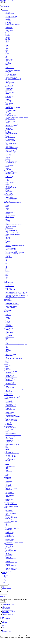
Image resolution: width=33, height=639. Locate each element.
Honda (6, 55)
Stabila (6, 272)
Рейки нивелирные (8, 91)
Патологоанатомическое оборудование (11, 306)
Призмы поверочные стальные (10, 217)
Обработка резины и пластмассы (8, 395)
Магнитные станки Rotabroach (10, 516)
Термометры (7, 206)
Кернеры (7, 467)
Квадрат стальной (8, 317)
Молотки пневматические (6, 608)
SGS (6, 334)
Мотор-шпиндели (6, 368)
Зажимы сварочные (8, 478)
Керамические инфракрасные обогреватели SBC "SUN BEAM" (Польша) (16, 292)
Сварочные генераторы (9, 29)
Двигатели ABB (8, 547)
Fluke (6, 260)
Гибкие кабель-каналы (7, 174)
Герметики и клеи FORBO (9, 171)
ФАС (6, 57)
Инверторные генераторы (9, 30)
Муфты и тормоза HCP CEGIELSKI (11, 379)
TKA (6, 268)
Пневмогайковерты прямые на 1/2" (11, 404)
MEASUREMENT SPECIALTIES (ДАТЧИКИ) (12, 440)
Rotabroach (7, 362)
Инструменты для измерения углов (11, 226)
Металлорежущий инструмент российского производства (14, 358)
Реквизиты (5, 574)
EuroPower (7, 53)
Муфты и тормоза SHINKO (9, 378)
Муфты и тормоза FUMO (9, 372)
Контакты (3, 582)
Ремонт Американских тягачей (8, 457)
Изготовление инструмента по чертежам (10, 203)
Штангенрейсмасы (8, 241)
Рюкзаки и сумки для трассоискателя (11, 140)
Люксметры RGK (8, 157)
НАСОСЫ (7, 386)
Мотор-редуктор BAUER (9, 454)
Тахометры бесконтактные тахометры (11, 161)
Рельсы (7, 314)
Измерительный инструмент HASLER (11, 251)
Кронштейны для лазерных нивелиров (11, 77)
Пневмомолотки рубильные (10, 412)
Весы (6, 242)
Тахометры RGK (8, 160)
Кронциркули (7, 209)
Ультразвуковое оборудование (10, 308)
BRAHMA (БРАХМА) (9, 22)
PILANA (7, 356)
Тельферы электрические (9, 526)
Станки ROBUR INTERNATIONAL (11, 513)
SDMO (6, 51)
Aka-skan (7, 275)
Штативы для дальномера (9, 89)
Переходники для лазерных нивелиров (11, 120)
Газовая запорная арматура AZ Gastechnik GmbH (13, 24)
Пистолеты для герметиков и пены (11, 530)
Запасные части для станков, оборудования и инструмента (12, 202)
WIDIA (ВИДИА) (8, 350)
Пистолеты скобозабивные (9, 402)
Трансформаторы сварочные (10, 493)
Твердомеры (7, 229)
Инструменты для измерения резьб (11, 225)
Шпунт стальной (8, 320)
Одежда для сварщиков (9, 510)
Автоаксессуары (8, 11)
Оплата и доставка (4, 581)
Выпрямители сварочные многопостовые (11, 487)
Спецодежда (7, 122)
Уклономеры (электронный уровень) (11, 134)
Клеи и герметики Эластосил (10, 173)
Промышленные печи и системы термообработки (13, 388)
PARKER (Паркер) (8, 185)
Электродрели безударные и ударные (11, 558)
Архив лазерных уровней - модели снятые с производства (14, 69)
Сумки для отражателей (9, 106)
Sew (6, 267)
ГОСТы (3, 630)
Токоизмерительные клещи (9, 155)
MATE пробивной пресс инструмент (11, 427)
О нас (3, 625)
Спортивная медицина (9, 302)
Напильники (7, 464)
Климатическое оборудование (8, 291)
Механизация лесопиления (9, 197)
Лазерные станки (8, 518)
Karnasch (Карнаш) (8, 360)
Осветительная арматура (9, 499)
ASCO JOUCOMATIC (9, 193)
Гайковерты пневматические (6, 607)
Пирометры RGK (8, 111)
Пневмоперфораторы (9, 413)
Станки (5, 512)
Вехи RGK (7, 93)
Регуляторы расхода (8, 483)
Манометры (7, 233)
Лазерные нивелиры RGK (9, 71)
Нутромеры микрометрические (10, 215)
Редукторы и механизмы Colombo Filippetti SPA (12, 453)
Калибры (7, 231)
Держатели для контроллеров (10, 116)
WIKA (6, 178)
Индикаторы (7, 208)
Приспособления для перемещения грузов (12, 531)
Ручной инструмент (8, 128)
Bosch (6, 259)
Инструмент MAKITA (9, 571)
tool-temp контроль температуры (10, 451)
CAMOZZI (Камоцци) (9, 177)
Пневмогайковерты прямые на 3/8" (11, 406)
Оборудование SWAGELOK (10, 23)
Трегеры (7, 102)
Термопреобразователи (9, 254)
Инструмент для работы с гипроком (11, 527)
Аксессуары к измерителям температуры (11, 164)
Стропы (7, 524)
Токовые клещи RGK (9, 154)
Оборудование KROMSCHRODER (11, 21)
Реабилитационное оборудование (10, 309)
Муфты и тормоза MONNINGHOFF (11, 384)
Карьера (3, 627)
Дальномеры (7, 81)
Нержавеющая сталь (8, 324)
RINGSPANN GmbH (8, 443)
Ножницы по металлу (9, 555)
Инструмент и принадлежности (8, 282)
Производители (4, 572)
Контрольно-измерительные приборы (11, 110)
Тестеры (7, 239)
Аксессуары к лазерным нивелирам (11, 74)
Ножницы (7, 465)
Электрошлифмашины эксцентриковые (11, 568)
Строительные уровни (9, 127)
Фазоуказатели (8, 256)
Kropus (7, 277)
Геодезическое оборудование (8, 58)
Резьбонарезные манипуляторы (10, 520)
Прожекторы (7, 500)
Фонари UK (7, 501)
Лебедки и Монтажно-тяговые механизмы (12, 523)
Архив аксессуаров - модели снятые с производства (13, 78)
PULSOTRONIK (8, 437)
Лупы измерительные (9, 211)
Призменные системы (9, 94)
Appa (6, 266)
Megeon (7, 269)
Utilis (6, 352)
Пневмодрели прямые (9, 407)
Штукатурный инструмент (9, 534)
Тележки (7, 394)
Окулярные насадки (8, 63)
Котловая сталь (8, 321)
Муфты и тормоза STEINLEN (10, 374)
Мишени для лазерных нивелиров (10, 121)
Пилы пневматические (5, 612)
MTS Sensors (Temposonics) (9, 441)
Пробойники (7, 474)
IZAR (6, 339)
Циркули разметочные (9, 469)
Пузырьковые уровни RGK (9, 126)
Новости (5, 579)
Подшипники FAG (8, 423)
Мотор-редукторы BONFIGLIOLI (10, 455)
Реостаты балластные (9, 492)
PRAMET (7, 331)
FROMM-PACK (8, 448)
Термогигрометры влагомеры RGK (11, 162)
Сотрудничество (4, 626)
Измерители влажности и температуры (11, 148)
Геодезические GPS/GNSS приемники (11, 133)
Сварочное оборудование (7, 477)
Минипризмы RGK (8, 98)
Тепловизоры (7, 109)
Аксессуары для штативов (9, 85)
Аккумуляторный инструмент (10, 554)
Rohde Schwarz (8, 271)
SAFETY (7, 345)
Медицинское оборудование (8, 300)
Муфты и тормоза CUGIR (9, 380)
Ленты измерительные (9, 210)
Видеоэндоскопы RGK (9, 167)
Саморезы (7, 366)
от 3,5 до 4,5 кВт (8, 39)
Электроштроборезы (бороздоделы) (11, 569)
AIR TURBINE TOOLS (9, 335)
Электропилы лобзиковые (9, 559)
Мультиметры (8, 153)
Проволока (7, 319)
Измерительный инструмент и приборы (9, 204)
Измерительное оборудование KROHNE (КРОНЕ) (13, 253)
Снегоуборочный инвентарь (10, 539)
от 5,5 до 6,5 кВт (8, 40)
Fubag (6, 56)
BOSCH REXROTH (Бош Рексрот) (11, 187)
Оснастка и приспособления (10, 286)
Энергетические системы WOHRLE (11, 436)
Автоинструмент (8, 12)
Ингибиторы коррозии (9, 195)
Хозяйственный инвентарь (9, 540)
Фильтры (5, 543)
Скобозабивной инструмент (10, 532)
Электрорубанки (8, 561)
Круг (6, 327)
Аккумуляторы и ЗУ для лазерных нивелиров (12, 138)
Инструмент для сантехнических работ (11, 504)
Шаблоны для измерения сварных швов (11, 230)
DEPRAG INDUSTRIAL (9, 186)
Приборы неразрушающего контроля (11, 115)
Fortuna (7, 276)
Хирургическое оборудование (10, 305)
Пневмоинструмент (6, 398)
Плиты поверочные (8, 216)
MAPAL (7, 347)
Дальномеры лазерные (9, 243)
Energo (6, 47)
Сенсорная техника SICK (9, 429)
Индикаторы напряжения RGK (10, 150)
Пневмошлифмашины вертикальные (11, 414)
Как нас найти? (2, 617)
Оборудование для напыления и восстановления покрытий (14, 389)
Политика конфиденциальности (5, 618)
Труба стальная (8, 312)
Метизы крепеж (6, 364)
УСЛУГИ (5, 541)
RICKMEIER (7, 442)
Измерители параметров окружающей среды (12, 149)
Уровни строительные (9, 257)
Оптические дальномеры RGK (10, 82)
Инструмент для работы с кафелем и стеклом (12, 528)
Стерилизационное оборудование (10, 307)
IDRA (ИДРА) (8, 390)
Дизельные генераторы (9, 27)
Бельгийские (7, 44)
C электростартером (8, 36)
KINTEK (7, 336)
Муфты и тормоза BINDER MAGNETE (11, 377)
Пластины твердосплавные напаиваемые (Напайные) (13, 396)
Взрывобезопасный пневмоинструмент (7, 614)
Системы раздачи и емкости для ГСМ (11, 17)
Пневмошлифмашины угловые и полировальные (13, 416)
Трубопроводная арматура (9, 326)
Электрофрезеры (8, 564)
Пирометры (7, 205)
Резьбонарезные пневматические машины (8, 606)
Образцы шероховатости (9, 228)
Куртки (7, 509)
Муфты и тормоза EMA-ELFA (10, 375)
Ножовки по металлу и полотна (10, 466)
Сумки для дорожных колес (10, 139)
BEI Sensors (7, 449)
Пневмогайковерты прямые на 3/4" (11, 405)
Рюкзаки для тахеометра (9, 108)
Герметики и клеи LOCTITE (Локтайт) (11, 172)
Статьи (5, 580)
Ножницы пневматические (6, 613)
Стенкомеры (7, 218)
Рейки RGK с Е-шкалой (9, 90)
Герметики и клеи (6, 170)
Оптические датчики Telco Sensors (11, 433)
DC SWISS (7, 348)
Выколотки (7, 472)
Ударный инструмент (9, 471)
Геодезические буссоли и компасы (10, 105)
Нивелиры (7, 67)
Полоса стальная (8, 318)
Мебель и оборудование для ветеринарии (11, 303)
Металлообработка (8, 325)
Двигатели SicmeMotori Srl (9, 545)
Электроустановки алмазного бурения (11, 562)
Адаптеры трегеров (8, 104)
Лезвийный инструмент (9, 529)
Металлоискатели (8, 142)
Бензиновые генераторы (9, 28)
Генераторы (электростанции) (8, 26)
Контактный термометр (9, 163)
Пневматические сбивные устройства (7, 610)
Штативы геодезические (9, 76)
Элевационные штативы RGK (10, 87)
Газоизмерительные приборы (10, 25)
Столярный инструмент (9, 284)
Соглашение (5, 576)
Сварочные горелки (8, 496)
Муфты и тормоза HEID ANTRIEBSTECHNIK (12, 371)
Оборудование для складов (8, 393)
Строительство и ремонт (7, 522)
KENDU (7, 338)
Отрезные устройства (9, 288)
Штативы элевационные (9, 88)
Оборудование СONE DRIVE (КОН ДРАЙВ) (12, 456)
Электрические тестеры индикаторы (11, 151)
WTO (6, 342)
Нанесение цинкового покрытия (6, 631)
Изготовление (7, 285)
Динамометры (8, 255)
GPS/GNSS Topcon (8, 132)
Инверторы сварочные (9, 489)
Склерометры (7, 114)
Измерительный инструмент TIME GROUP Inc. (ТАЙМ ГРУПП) (15, 252)
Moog (6, 446)
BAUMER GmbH (8, 447)
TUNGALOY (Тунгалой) (9, 355)
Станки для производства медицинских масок (10, 521)
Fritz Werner (7, 450)
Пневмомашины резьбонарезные (10, 409)
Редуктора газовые (8, 484)
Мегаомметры (8, 237)
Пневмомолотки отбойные (9, 411)
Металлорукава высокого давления (9, 363)
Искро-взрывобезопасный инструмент (11, 505)
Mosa (6, 49)
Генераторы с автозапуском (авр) (10, 33)
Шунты (7, 235)
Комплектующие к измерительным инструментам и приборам (15, 245)
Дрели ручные (8, 460)
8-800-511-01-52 (2, 0)
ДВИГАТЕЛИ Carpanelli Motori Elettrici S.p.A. (12, 551)
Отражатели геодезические (9, 95)
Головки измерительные (9, 207)
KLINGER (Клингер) (9, 191)
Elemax (7, 48)
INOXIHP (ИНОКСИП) (9, 391)
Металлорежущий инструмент (8, 328)
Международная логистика (8, 310)
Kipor (6, 54)
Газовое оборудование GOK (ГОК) (11, 18)
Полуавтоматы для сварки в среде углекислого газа (13, 490)
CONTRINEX (7, 432)
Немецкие (7, 45)
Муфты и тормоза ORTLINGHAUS (11, 376)
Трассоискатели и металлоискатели (11, 143)
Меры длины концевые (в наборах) (11, 212)
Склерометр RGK (8, 113)
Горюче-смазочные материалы (8, 194)
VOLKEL (7, 343)
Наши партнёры (6, 575)
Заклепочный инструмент (9, 503)
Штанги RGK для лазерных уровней (11, 75)
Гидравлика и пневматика (7, 175)
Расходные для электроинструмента (11, 552)
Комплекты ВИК (8, 145)
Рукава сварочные (8, 485)
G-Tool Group (7, 361)
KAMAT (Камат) (8, 188)
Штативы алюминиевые (9, 84)
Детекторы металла (8, 244)
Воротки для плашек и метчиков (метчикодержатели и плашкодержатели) (16, 344)
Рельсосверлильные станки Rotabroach (11, 517)
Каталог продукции (5, 10)
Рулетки (7, 247)
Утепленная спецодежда (9, 511)
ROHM (7, 351)
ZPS (6, 333)
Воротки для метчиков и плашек (10, 459)
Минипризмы (7, 99)
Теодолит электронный (9, 60)
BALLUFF (7, 430)
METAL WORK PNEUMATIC (10, 176)
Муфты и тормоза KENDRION (10, 382)
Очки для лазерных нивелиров (10, 118)
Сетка (6, 323)
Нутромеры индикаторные (9, 214)
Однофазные (7, 31)
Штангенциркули (8, 222)
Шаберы (7, 475)
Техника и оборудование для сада (9, 536)
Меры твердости (8, 227)
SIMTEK (7, 346)
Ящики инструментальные (9, 535)
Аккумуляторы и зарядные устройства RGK (12, 124)
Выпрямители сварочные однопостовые (11, 488)
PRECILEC (7, 445)
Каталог (3, 587)
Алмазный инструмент (9, 283)
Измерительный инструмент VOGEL (11, 248)
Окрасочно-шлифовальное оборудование (11, 198)
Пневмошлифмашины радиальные (11, 415)
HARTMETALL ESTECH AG (10, 337)
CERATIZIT (7, 349)
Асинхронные (8, 35)
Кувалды (7, 476)
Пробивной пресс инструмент (8, 426)
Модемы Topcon (8, 131)
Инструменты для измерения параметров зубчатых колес (14, 224)
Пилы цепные (8, 556)
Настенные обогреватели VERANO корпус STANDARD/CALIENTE (15, 297)
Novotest (7, 265)
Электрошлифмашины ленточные (10, 566)
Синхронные (7, 34)
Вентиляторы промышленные (10, 387)
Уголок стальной (8, 316)
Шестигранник (8, 322)
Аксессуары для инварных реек (10, 137)
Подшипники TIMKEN (9, 424)
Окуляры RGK (8, 62)
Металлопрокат (6, 311)
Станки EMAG (8, 515)
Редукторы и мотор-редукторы (8, 452)
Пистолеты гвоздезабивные (9, 400)
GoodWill (7, 270)
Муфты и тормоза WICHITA (10, 383)
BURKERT (7, 180)
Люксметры (7, 158)
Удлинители (7, 553)
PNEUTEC (7, 329)
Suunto (6, 280)
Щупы (6, 223)
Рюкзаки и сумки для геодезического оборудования (13, 107)
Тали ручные (7, 525)
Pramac (7, 50)
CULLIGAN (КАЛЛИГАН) (9, 544)
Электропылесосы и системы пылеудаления (12, 560)
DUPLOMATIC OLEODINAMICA (10, 182)
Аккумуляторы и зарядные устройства (11, 125)
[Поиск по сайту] (4, 584)
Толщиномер (7, 136)
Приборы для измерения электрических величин (13, 234)
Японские (7, 42)
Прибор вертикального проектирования (11, 66)
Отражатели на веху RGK (9, 96)
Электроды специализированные (10, 495)
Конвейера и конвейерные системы (9, 298)
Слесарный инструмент (9, 458)
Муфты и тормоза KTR (9, 381)
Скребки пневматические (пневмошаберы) (8, 609)
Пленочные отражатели (9, 100)
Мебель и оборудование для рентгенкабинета (12, 304)
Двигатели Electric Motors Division (11, 550)
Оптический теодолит (9, 65)
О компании (4, 573)
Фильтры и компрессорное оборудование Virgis (12, 444)
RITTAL (7, 431)
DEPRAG (7, 341)
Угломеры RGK (8, 144)
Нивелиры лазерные (8, 246)
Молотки (7, 462)
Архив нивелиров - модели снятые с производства (13, 70)
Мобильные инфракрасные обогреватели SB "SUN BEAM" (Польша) (16, 293)
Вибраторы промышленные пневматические (8, 611)
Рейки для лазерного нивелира (10, 92)
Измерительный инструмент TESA (11, 249)
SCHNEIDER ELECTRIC (9, 438)
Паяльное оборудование (9, 392)
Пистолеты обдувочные (9, 401)
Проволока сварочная (9, 491)
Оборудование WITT (9, 19)
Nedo (6, 279)
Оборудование (6, 385)
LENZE (7, 434)
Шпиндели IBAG (8, 369)
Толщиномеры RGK (8, 135)
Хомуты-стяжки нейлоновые (10, 367)
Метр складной (8, 213)
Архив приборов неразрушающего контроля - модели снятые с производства (17, 117)
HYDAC (7, 183)
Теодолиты (7, 61)
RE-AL (7, 340)
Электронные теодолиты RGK (10, 59)
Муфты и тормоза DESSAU (9, 373)
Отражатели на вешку (9, 97)
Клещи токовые (8, 236)
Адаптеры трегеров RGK (9, 103)
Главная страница (4, 620)
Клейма (7, 461)
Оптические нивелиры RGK (10, 68)
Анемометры (7, 156)
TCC (6, 52)
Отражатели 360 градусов (9, 169)
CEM (6, 263)
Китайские (7, 41)
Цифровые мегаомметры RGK (10, 165)
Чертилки (7, 470)
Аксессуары (7, 64)
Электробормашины (8, 557)
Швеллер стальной (8, 315)
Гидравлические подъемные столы (11, 199)
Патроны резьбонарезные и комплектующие (12, 287)
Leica (6, 258)
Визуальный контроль (9, 146)
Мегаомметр (7, 166)
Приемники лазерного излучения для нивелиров (13, 73)
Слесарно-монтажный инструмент (11, 289)
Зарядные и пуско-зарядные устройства (11, 16)
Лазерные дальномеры (9, 80)
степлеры (7, 563)
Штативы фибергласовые (9, 129)
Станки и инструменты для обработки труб (12, 506)
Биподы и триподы (8, 101)
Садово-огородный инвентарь (10, 538)
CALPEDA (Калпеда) (9, 190)
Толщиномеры (8, 220)
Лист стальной (8, 313)
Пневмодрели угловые (9, 408)
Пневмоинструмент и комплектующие (11, 420)
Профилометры (8, 240)
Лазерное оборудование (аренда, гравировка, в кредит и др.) (14, 542)
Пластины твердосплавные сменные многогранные (13, 397)
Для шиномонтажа (8, 15)
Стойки (7, 219)
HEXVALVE (7, 189)
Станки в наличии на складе (10, 200)
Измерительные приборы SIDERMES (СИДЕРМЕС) (13, 435)
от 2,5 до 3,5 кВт (8, 38)
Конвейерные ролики (7, 299)
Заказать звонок (3, 600)
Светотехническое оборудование (8, 498)
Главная (3, 586)
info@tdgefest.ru (2, 1)
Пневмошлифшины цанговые (10, 417)
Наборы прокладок (8, 365)
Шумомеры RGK (8, 159)
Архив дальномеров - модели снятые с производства (13, 79)
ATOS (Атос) (7, 184)
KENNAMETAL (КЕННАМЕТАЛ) (11, 354)
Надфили (7, 463)
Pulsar (6, 262)
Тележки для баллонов (9, 486)
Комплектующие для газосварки (10, 480)
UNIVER (7, 179)
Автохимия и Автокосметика (10, 13)
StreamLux (7, 273)
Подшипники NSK (8, 421)
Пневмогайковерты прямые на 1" (10, 403)
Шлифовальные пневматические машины (8, 604)
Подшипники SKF (8, 422)
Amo (6, 278)
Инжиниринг (6, 281)
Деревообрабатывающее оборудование (11, 196)
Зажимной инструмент (7, 201)
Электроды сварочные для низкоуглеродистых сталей (13, 494)
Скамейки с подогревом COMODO (11, 296)
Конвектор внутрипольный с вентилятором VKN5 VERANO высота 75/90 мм (17, 295)
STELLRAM (7, 353)
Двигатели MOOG (8, 549)
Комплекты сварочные (9, 481)
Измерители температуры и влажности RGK (12, 147)
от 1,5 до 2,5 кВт (8, 37)
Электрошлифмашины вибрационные (11, 419)
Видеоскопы (7, 168)
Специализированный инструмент (9, 502)
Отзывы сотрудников (7, 578)
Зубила (7, 473)
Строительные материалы (9, 533)
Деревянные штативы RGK (9, 86)
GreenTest (7, 274)
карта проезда (7, 6)
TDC (6, 357)
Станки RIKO (7, 514)
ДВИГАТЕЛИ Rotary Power (9, 546)
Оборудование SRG (8, 20)
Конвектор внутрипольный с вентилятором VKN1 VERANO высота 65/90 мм (17, 294)
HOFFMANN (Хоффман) (9, 332)
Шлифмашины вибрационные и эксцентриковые (13, 418)
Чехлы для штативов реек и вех (10, 119)
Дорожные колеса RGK (9, 130)
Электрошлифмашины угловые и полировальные (13, 567)
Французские (7, 46)
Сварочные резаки (8, 497)
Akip (6, 264)
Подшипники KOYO (9, 425)
